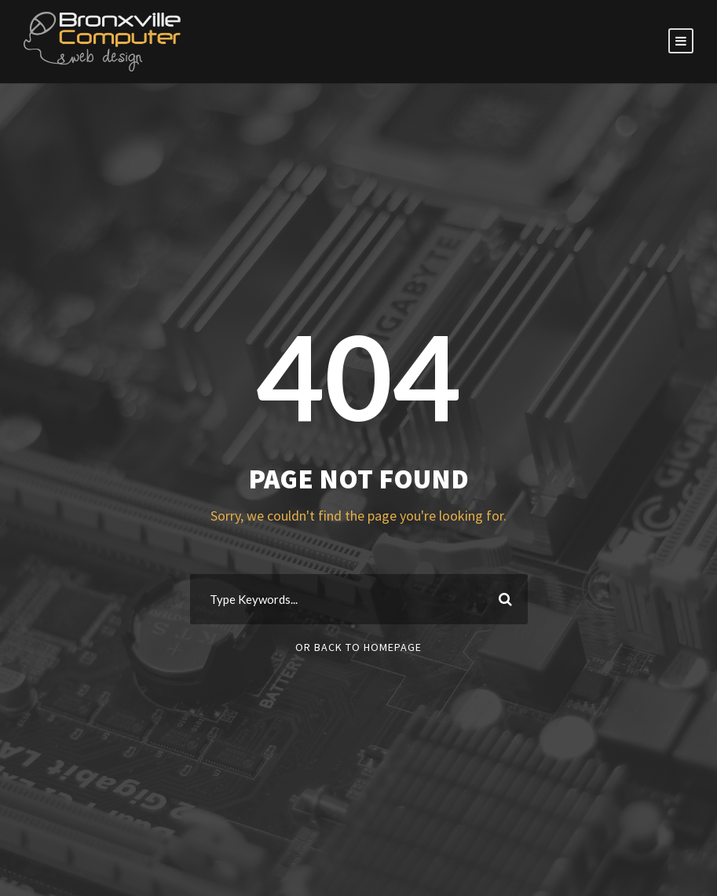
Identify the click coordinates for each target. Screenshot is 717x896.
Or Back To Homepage (358, 647)
